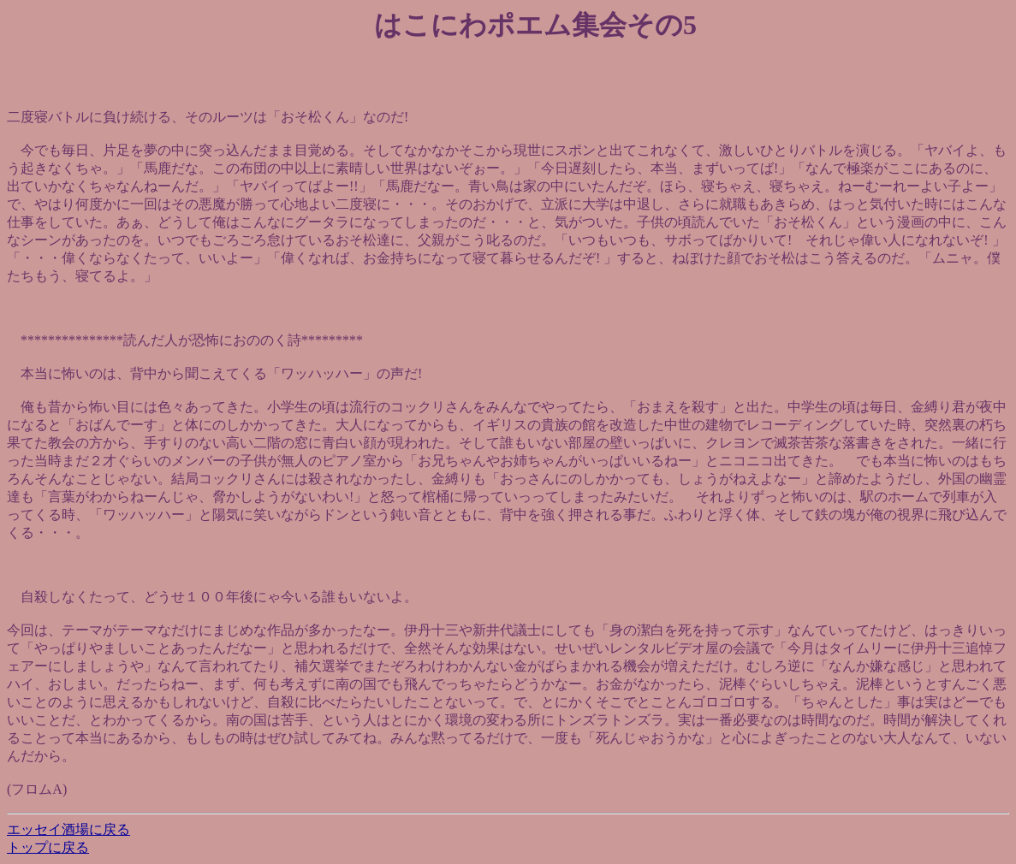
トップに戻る (48, 847)
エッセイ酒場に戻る (68, 829)
